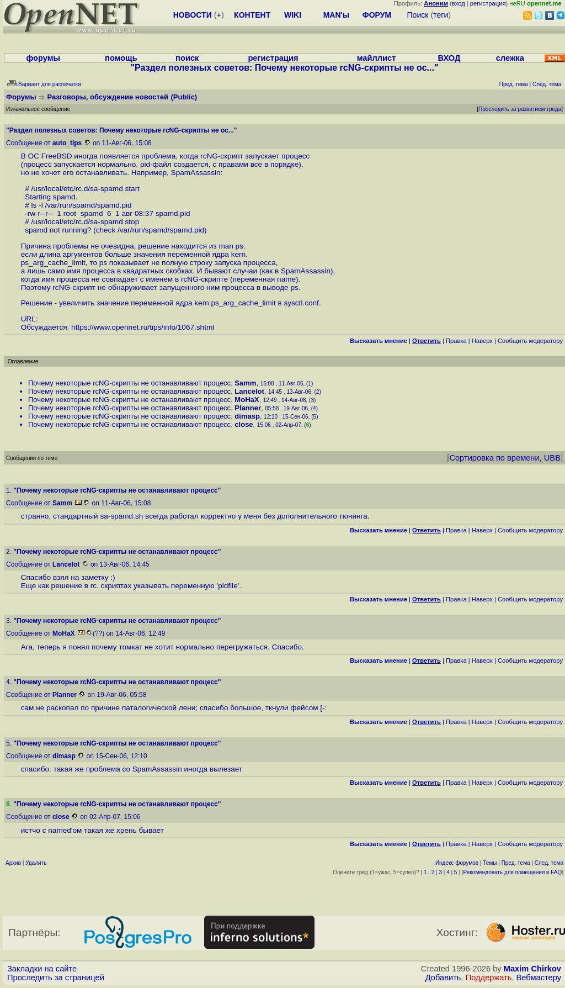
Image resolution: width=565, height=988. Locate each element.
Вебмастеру (538, 977)
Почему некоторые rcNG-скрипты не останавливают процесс (129, 383)
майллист (376, 58)
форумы (43, 58)
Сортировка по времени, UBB (505, 457)
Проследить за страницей (55, 977)
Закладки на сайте (42, 968)
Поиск (418, 14)
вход (458, 3)
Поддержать (489, 977)
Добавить (443, 977)
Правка (456, 340)
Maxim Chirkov (532, 968)
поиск (187, 58)
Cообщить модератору (530, 340)
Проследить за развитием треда (519, 109)
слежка (510, 58)
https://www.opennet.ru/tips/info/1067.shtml (142, 327)
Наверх (482, 340)
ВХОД (449, 58)
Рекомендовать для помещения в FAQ (512, 872)
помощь (121, 58)
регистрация (488, 3)
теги (440, 14)
